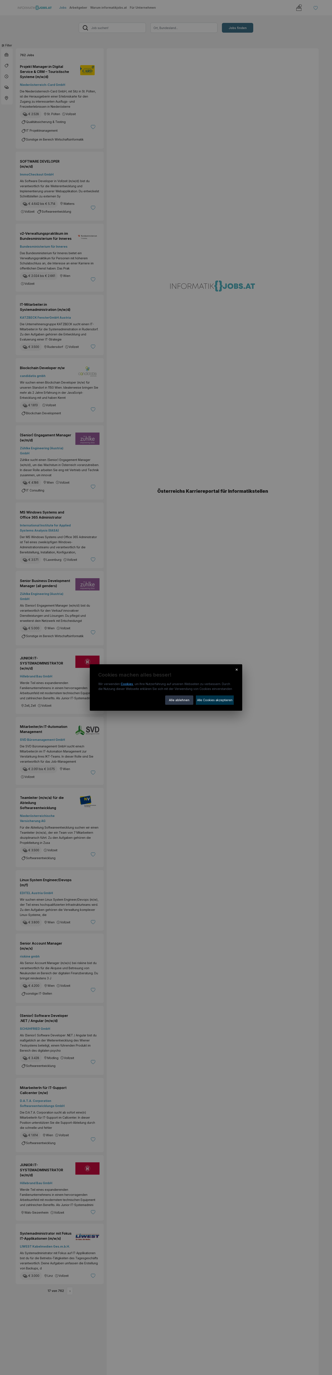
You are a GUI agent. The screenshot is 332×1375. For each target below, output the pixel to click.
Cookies (127, 684)
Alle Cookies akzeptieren (214, 700)
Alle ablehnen (179, 700)
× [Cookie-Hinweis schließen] (236, 669)
